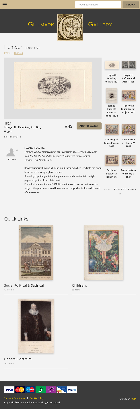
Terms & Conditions (14, 398)
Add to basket (89, 125)
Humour (18, 52)
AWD (133, 398)
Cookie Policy (37, 398)
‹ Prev (107, 189)
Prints (7, 52)
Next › (133, 189)
